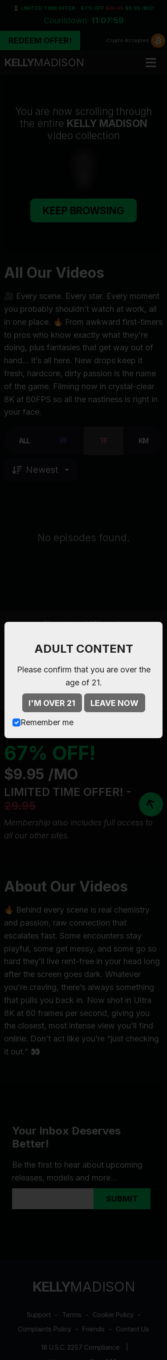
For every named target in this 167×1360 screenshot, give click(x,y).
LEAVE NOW (114, 703)
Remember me (46, 722)
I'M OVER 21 (52, 703)
